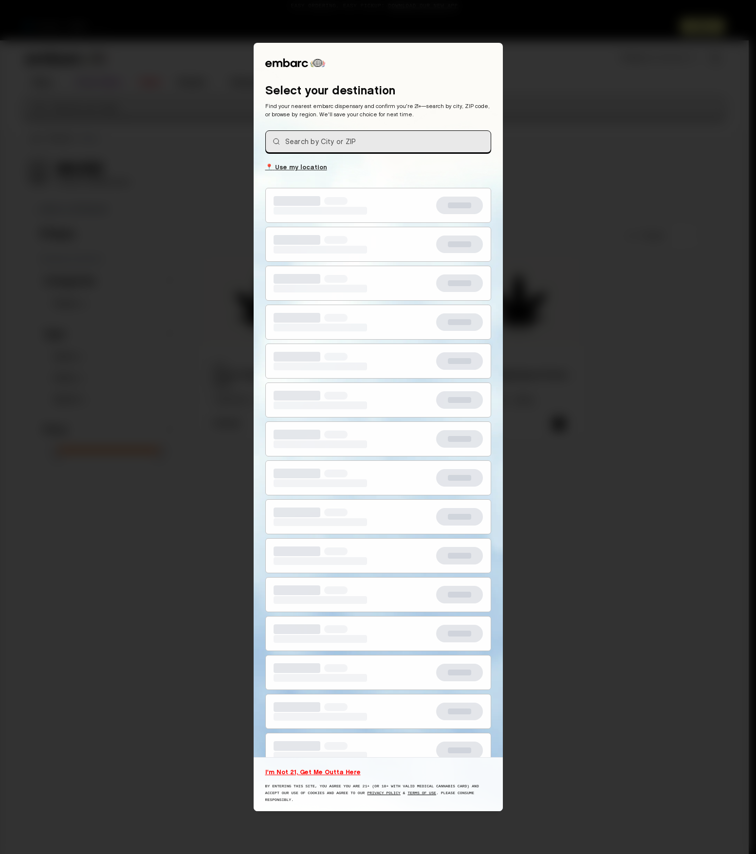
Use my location (296, 166)
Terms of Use (421, 793)
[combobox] (378, 141)
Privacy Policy (383, 793)
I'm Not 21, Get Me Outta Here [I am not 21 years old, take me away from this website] (313, 772)
